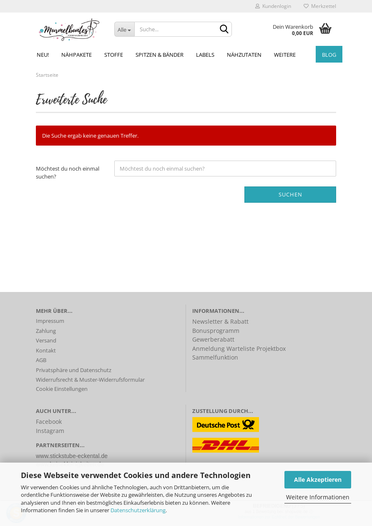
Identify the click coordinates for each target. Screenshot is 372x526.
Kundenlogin (273, 6)
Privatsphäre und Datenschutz (73, 370)
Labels (205, 54)
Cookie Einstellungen (62, 389)
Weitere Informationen (317, 497)
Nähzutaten (244, 54)
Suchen (290, 194)
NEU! (43, 54)
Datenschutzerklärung (138, 510)
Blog (329, 54)
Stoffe (113, 54)
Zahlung (46, 331)
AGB (41, 360)
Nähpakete (76, 54)
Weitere (285, 54)
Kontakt (46, 350)
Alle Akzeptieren (318, 479)
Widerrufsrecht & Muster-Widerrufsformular (90, 379)
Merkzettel (320, 6)
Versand (46, 340)
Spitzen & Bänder (159, 54)
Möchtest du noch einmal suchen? (67, 172)
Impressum (50, 321)
